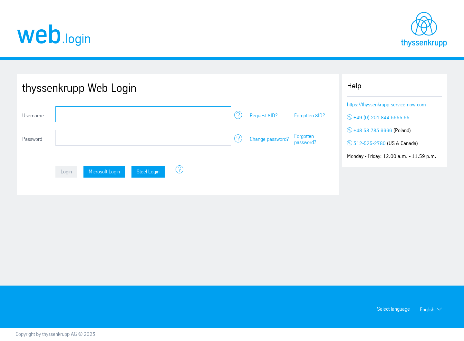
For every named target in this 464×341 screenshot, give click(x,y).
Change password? (269, 139)
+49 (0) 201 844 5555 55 (378, 117)
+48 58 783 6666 (370, 130)
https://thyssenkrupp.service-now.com (386, 104)
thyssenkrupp (424, 29)
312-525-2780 (367, 143)
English (427, 309)
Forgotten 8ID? (309, 115)
